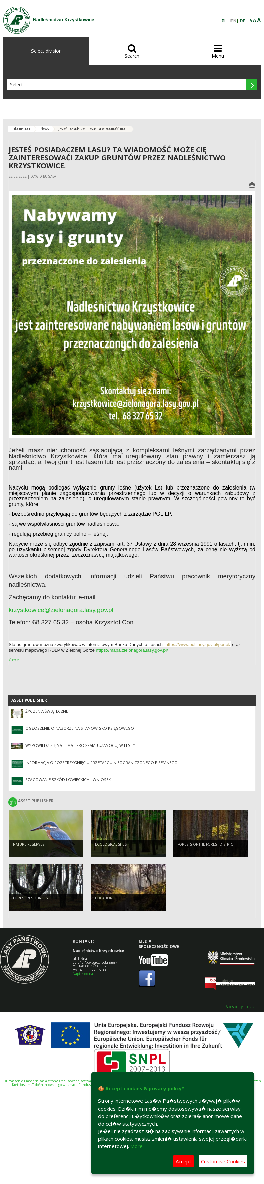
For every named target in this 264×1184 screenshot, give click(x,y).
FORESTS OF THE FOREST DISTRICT (206, 844)
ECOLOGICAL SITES (111, 844)
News (44, 128)
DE (242, 21)
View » (14, 659)
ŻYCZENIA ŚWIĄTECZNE (46, 711)
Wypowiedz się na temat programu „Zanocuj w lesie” (80, 745)
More (136, 1146)
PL (224, 21)
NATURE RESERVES (28, 844)
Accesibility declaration (243, 1007)
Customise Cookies (223, 1161)
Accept (183, 1161)
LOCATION (104, 898)
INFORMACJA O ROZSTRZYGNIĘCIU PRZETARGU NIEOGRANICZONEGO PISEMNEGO (101, 762)
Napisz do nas (83, 973)
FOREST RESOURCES (30, 898)
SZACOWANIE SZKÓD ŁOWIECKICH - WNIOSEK (68, 779)
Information (21, 128)
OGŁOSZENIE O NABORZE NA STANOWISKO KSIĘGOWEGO (79, 728)
